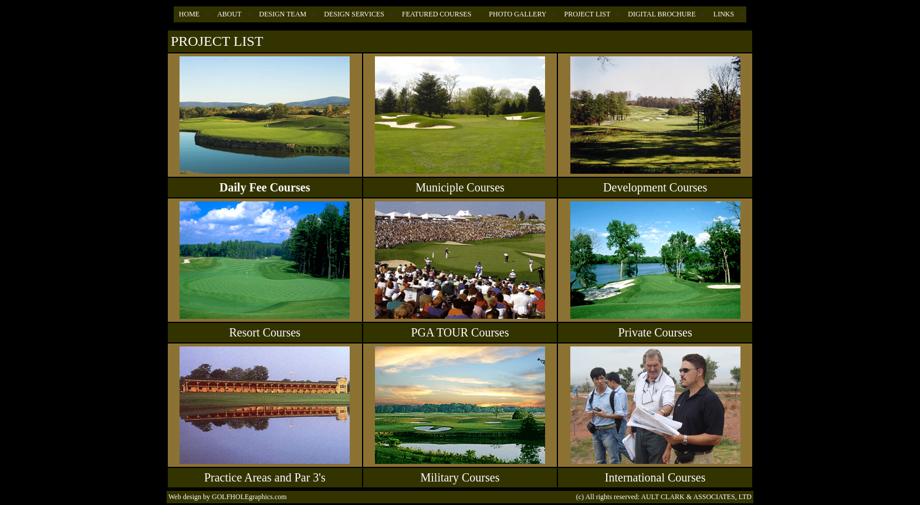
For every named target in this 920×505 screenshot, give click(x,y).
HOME (189, 14)
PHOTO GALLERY (517, 14)
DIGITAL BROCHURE (662, 14)
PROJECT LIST (587, 14)
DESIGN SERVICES (354, 14)
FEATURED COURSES (436, 14)
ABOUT (229, 14)
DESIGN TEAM (282, 14)
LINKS (723, 14)
